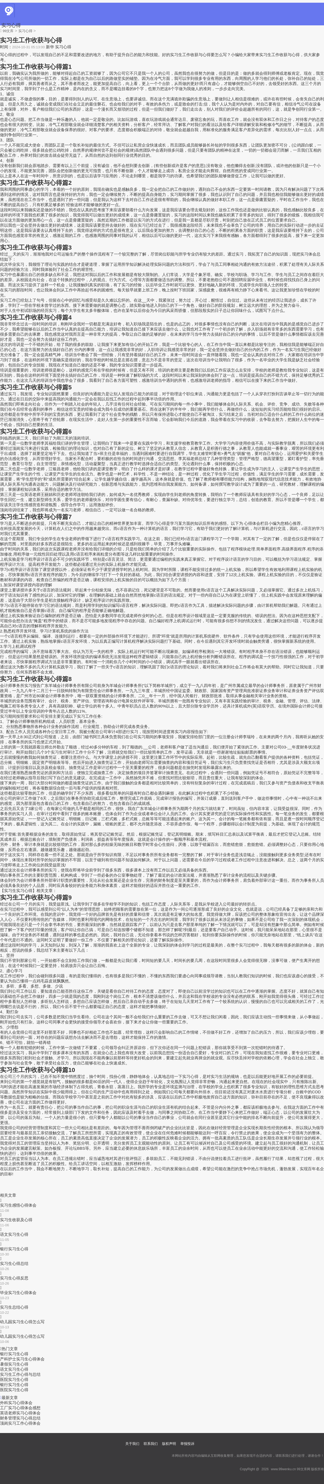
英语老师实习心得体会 (20, 1413)
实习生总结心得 (14, 1307)
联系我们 (151, 1444)
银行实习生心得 (14, 1249)
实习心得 (11, 25)
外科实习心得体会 (16, 1402)
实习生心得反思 (14, 1278)
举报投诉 (187, 1444)
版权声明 (169, 1444)
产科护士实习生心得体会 (22, 1359)
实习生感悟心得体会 (18, 1205)
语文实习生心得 (14, 1234)
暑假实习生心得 (14, 1364)
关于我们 (132, 1444)
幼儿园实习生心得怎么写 (22, 1321)
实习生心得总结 (14, 1263)
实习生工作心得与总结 (20, 1374)
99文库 (8, 31)
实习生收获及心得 (16, 1219)
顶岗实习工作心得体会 (20, 1423)
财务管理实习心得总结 (20, 1418)
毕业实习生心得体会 (18, 1292)
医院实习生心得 (14, 1379)
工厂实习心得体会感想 (20, 1407)
